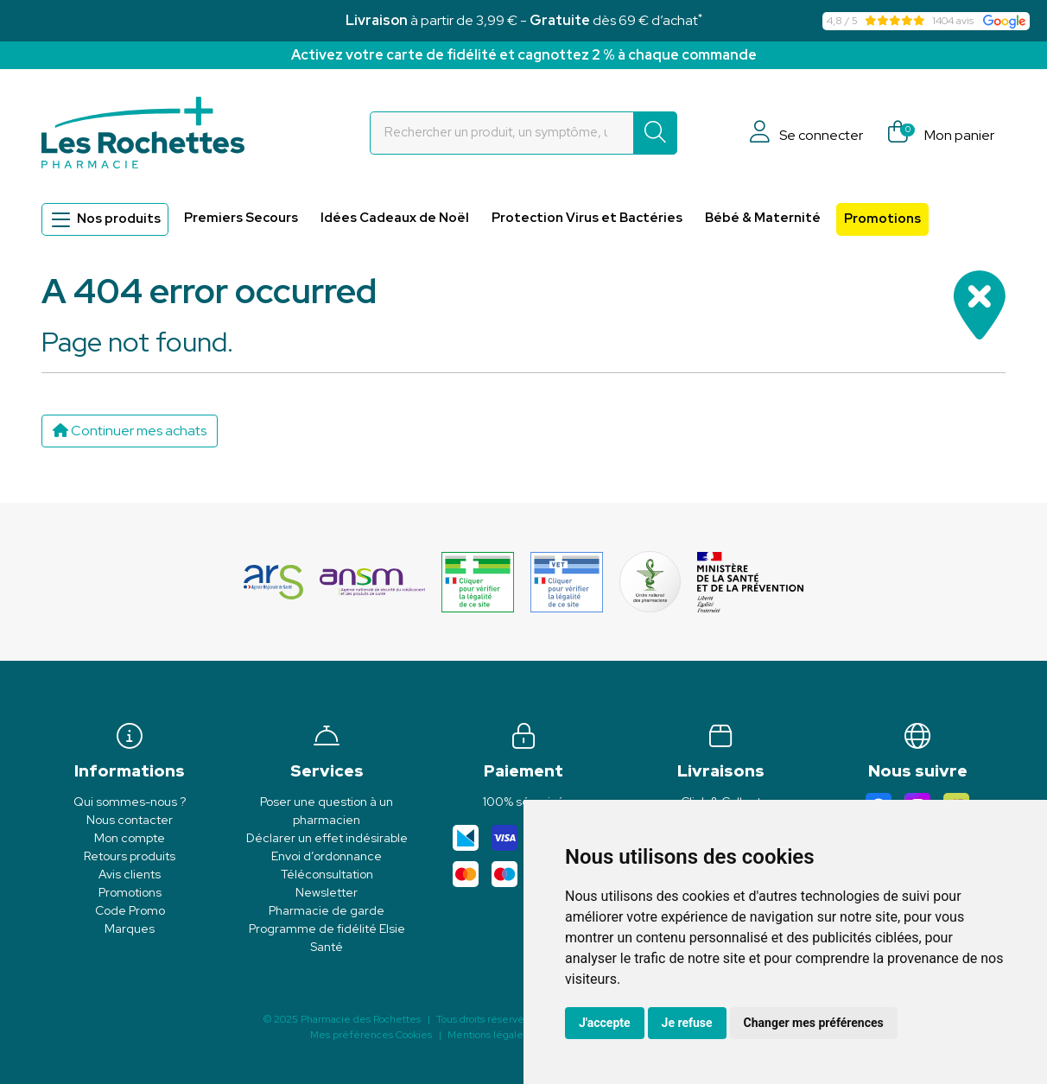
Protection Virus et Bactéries (587, 217)
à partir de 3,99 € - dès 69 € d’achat (524, 20)
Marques (130, 928)
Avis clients (129, 874)
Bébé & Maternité (763, 217)
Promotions (882, 218)
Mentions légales (487, 1035)
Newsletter (326, 892)
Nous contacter (129, 819)
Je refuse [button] (687, 1023)
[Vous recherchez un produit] (502, 133)
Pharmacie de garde (326, 910)
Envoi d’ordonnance (326, 856)
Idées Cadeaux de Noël (394, 217)
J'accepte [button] (605, 1023)
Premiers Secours (241, 217)
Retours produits (129, 856)
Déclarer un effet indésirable (327, 838)
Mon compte (129, 838)
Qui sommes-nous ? (129, 801)
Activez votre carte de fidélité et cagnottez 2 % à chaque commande (524, 55)
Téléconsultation (327, 874)
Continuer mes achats (129, 431)
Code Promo (130, 910)
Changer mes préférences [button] (814, 1023)
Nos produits (105, 219)
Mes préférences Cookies (371, 1035)
